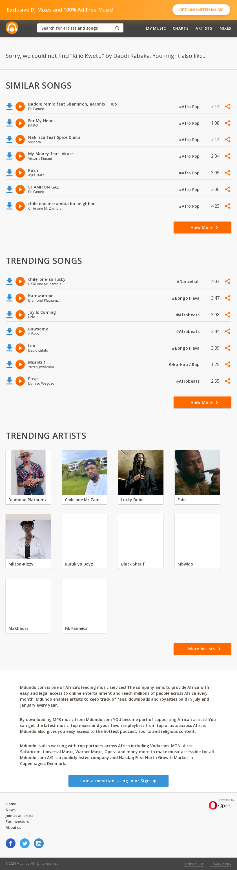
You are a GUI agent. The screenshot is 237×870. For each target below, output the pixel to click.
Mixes (225, 28)
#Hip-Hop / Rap (185, 364)
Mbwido (185, 564)
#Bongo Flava (186, 298)
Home (11, 803)
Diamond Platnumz (27, 499)
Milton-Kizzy (21, 564)
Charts (181, 28)
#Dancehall (189, 281)
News (10, 809)
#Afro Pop (190, 106)
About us (13, 827)
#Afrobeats (188, 314)
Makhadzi (18, 628)
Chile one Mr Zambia (84, 499)
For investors (17, 821)
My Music (156, 28)
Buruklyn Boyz (79, 564)
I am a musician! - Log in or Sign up (118, 780)
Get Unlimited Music (201, 9)
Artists (204, 28)
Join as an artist (19, 815)
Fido (182, 499)
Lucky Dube (132, 499)
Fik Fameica (76, 628)
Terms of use (194, 864)
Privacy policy (221, 864)
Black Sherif (133, 564)
